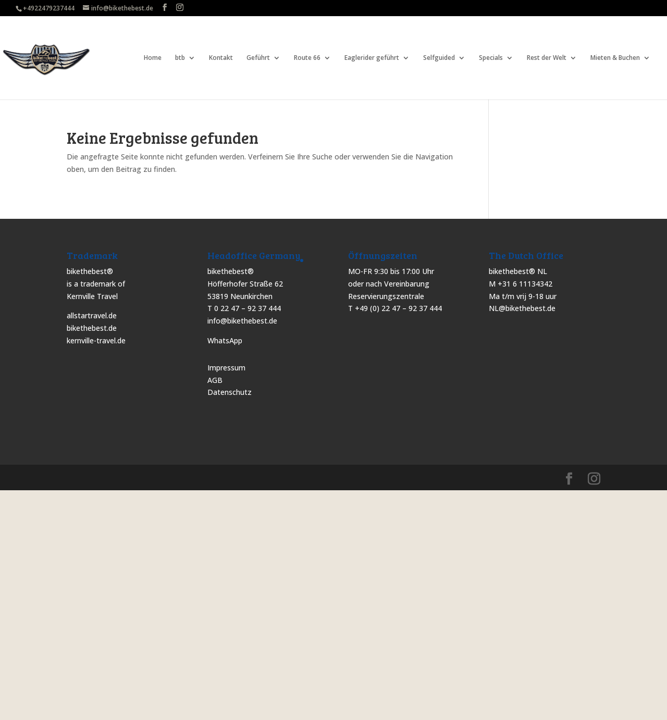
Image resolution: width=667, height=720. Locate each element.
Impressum (226, 368)
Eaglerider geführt (371, 58)
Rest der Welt (546, 58)
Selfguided (439, 58)
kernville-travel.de (96, 340)
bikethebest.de (92, 328)
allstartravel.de (92, 315)
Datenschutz (229, 392)
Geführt (258, 58)
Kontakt (221, 58)
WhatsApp (224, 340)
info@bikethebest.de (242, 321)
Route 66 (307, 58)
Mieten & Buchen (615, 58)
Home (153, 58)
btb (180, 58)
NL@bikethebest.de (522, 308)
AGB (215, 380)
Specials (491, 58)
